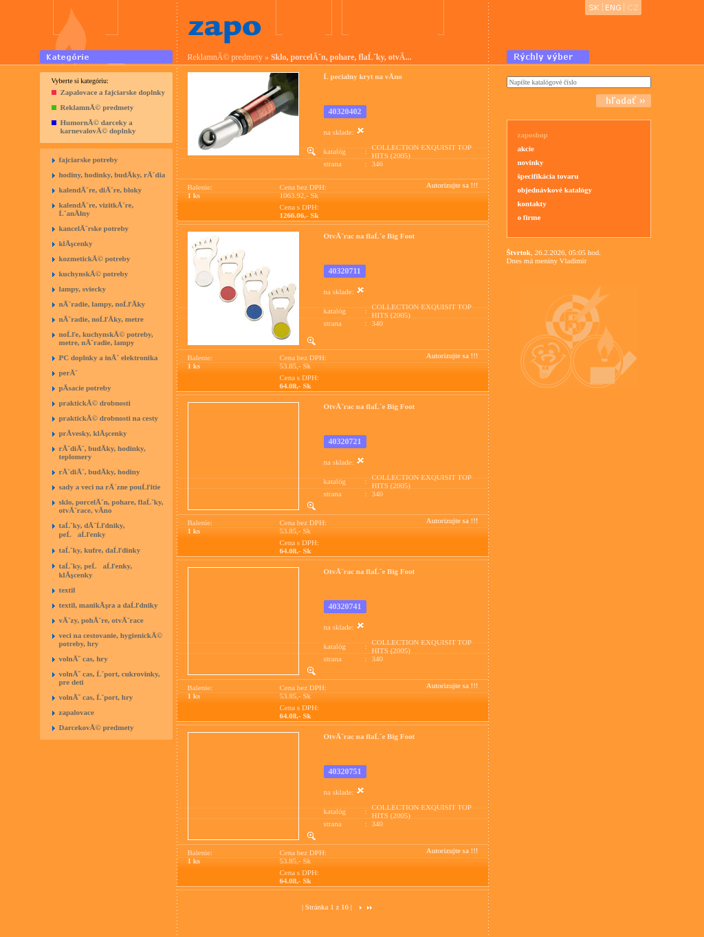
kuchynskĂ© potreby (94, 273)
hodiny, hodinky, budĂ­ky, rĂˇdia (112, 174)
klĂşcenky (76, 243)
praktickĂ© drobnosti (95, 403)
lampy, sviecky (82, 289)
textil (67, 590)
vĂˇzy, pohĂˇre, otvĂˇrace (101, 620)
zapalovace (76, 712)
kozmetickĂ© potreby (95, 258)
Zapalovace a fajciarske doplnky (112, 92)
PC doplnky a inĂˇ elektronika (108, 357)
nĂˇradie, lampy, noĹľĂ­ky (102, 304)
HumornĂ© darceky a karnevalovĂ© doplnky (98, 126)
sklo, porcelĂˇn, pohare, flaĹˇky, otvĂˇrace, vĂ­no (111, 506)
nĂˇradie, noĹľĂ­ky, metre (101, 319)
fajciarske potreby (88, 159)
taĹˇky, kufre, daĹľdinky (100, 550)
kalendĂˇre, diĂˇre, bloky (100, 190)
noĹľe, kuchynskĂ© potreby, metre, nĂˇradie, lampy (106, 338)
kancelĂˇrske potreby (94, 228)
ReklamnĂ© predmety (97, 107)
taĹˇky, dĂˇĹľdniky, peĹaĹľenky (92, 529)
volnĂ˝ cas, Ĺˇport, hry (96, 697)
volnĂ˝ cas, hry (83, 658)
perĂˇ (68, 372)
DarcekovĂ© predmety (96, 727)
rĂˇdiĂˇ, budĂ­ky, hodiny (99, 471)
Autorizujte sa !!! (452, 185)
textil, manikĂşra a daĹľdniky (108, 605)
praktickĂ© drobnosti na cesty (109, 418)
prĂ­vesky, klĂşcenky (93, 433)
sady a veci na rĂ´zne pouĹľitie (110, 487)
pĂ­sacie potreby (85, 388)
